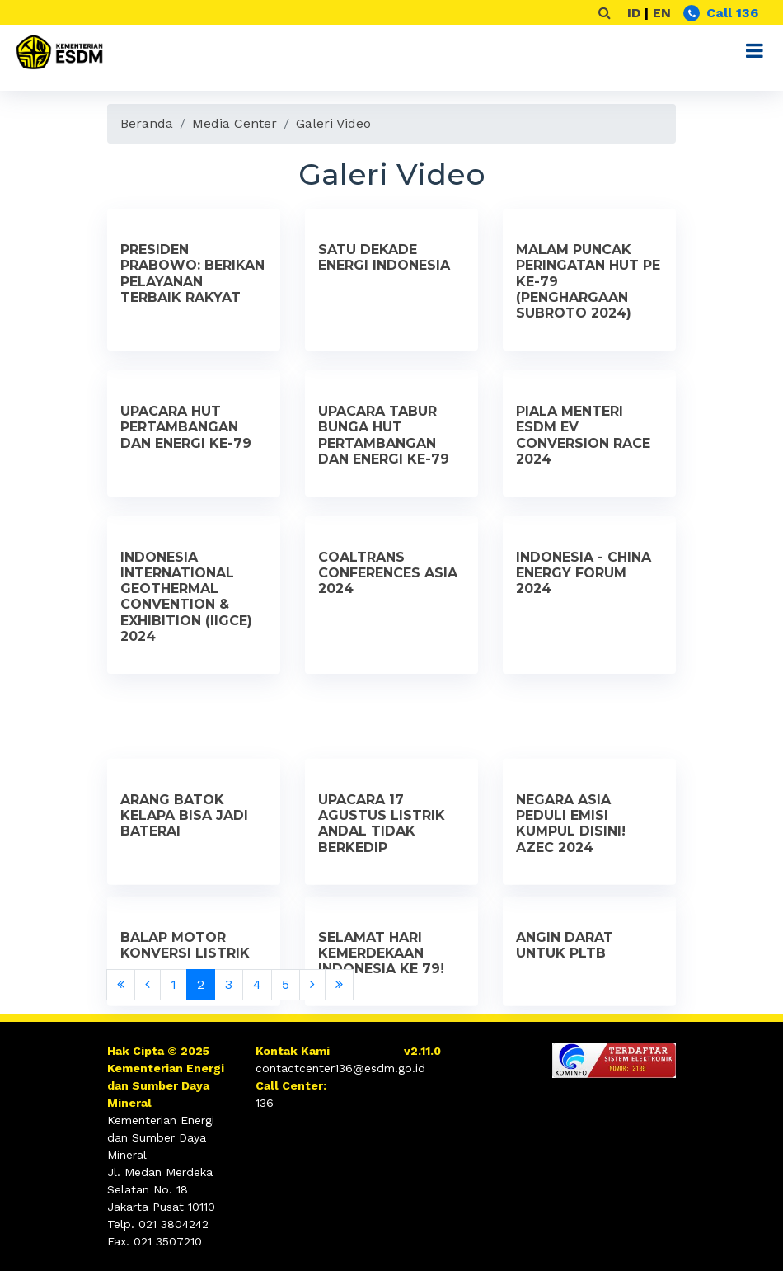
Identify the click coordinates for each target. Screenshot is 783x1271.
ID (633, 13)
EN (662, 13)
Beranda (146, 123)
